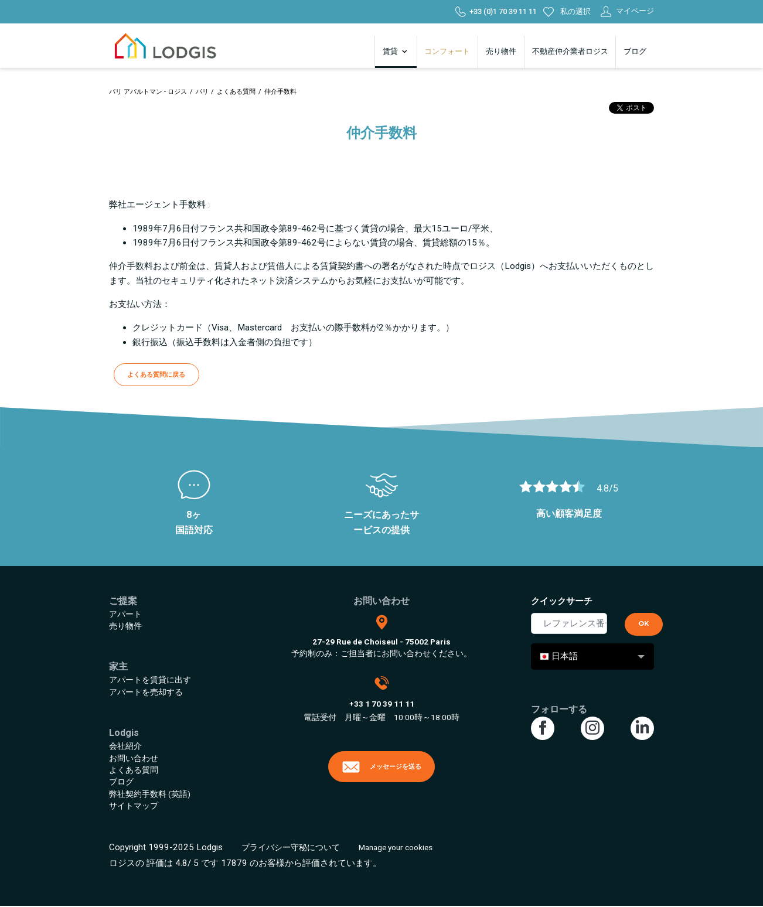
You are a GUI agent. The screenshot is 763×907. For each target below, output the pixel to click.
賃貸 (396, 51)
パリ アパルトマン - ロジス (148, 92)
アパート (125, 614)
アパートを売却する (146, 692)
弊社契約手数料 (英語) (149, 794)
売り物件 (501, 51)
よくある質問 (236, 92)
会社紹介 (125, 746)
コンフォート (447, 51)
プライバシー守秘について (290, 847)
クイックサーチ (561, 601)
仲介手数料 (280, 92)
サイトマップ (133, 805)
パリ (202, 92)
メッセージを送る (381, 767)
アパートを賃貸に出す (150, 679)
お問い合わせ (133, 758)
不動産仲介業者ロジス (570, 51)
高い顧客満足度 (569, 513)
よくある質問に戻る (156, 374)
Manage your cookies (395, 847)
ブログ (635, 51)
